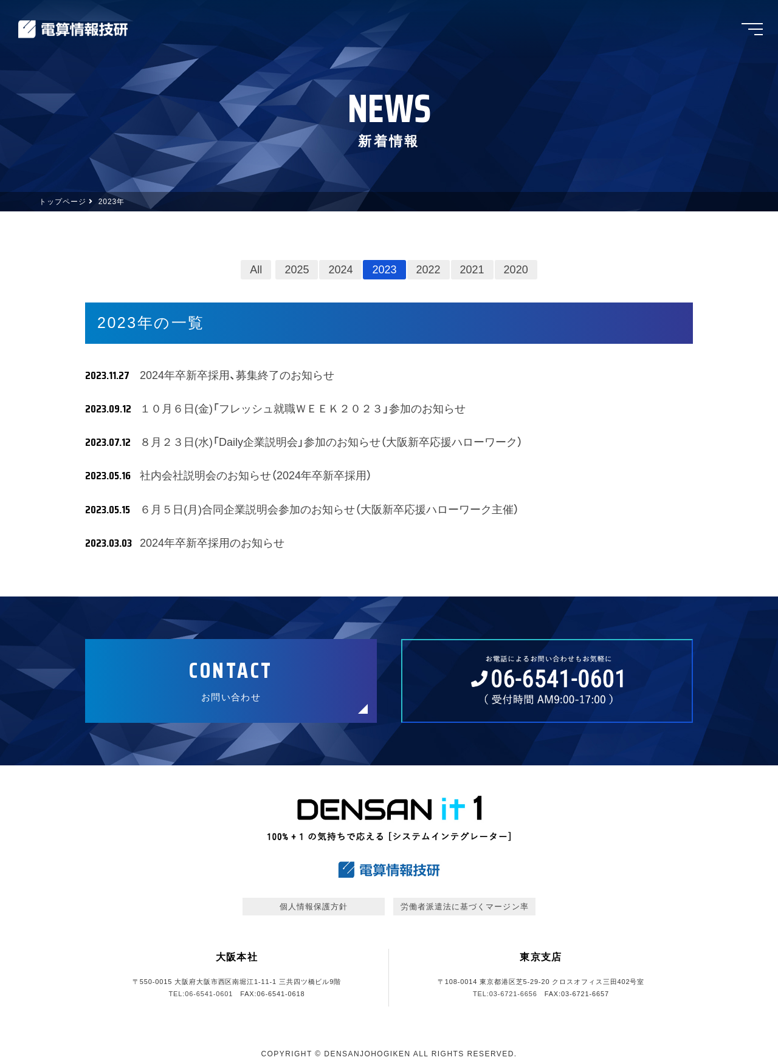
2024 (340, 270)
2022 (428, 270)
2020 (516, 270)
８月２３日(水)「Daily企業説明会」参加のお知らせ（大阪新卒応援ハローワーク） (331, 442)
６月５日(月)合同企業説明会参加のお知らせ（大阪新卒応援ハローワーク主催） (329, 510)
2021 (472, 270)
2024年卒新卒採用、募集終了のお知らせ (237, 375)
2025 (296, 270)
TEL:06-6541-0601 (200, 993)
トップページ (62, 201)
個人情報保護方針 (314, 906)
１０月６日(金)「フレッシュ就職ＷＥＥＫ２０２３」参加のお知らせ (303, 409)
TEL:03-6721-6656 (505, 993)
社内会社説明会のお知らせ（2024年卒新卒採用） (261, 476)
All (256, 270)
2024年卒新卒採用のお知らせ (212, 543)
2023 (384, 270)
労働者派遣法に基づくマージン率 (465, 906)
